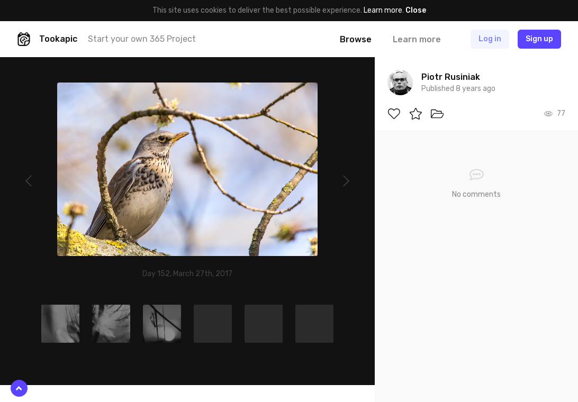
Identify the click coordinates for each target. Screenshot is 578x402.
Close (415, 10)
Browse (356, 39)
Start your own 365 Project (142, 39)
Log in (489, 38)
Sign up (539, 38)
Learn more (383, 10)
